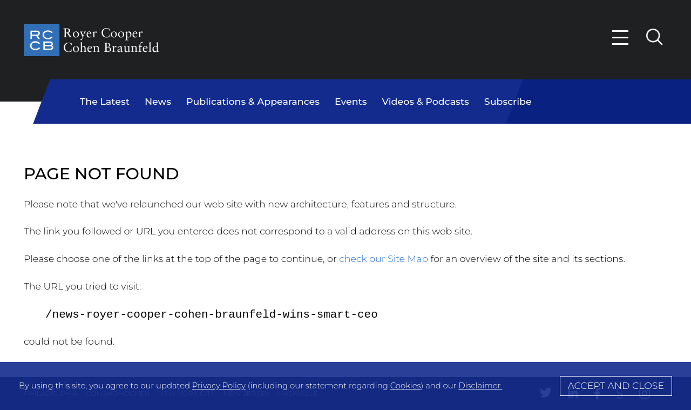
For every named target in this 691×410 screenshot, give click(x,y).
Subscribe (508, 101)
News (158, 101)
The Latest (105, 101)
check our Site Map (383, 258)
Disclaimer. (480, 386)
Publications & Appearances (253, 101)
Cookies (405, 386)
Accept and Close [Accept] (615, 385)
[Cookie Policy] (345, 386)
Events (351, 101)
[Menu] (621, 37)
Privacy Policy (219, 386)
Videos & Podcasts (425, 101)
